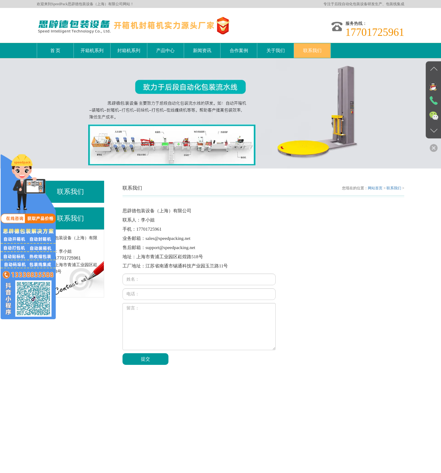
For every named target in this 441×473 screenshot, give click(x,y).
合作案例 (239, 50)
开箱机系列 (92, 50)
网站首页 (375, 188)
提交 (145, 359)
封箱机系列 (128, 50)
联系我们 (312, 50)
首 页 (55, 50)
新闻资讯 (202, 50)
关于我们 (275, 50)
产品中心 (165, 50)
